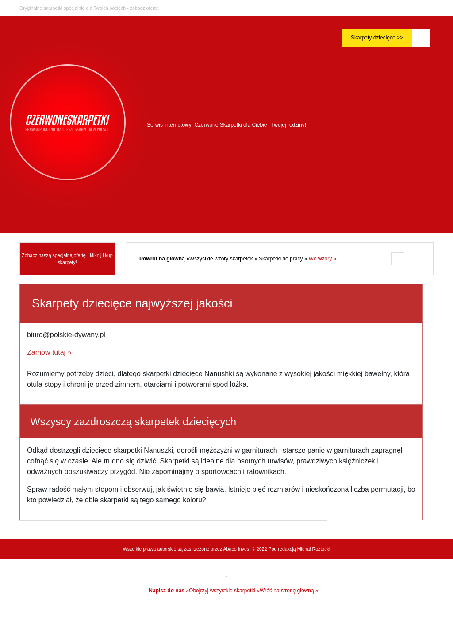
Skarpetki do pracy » (284, 259)
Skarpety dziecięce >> (377, 38)
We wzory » (322, 259)
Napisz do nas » (169, 590)
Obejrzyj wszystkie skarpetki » (224, 590)
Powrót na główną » (164, 259)
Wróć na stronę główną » (289, 590)
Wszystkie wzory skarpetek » (224, 259)
